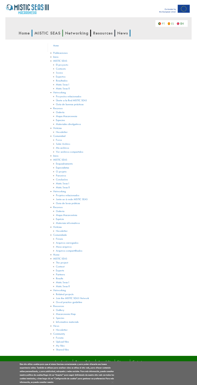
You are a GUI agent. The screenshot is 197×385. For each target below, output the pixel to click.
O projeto (61, 171)
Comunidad (59, 135)
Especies (60, 120)
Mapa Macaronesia (66, 116)
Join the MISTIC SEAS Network (72, 298)
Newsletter (62, 131)
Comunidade (60, 234)
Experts (60, 270)
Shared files (62, 349)
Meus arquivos (64, 246)
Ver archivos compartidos (69, 151)
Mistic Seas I (62, 84)
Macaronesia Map (66, 313)
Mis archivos (62, 147)
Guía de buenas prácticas (70, 104)
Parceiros (61, 175)
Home (24, 33)
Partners (60, 274)
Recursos (58, 108)
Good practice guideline (69, 302)
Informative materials (67, 321)
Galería (60, 112)
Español (174, 23)
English (183, 23)
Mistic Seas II (63, 88)
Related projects (64, 294)
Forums (59, 337)
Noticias (57, 127)
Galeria (60, 211)
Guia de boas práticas (68, 203)
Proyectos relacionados (68, 96)
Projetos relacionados (67, 195)
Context (60, 266)
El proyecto (62, 64)
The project (62, 262)
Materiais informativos (68, 222)
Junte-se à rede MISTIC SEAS (72, 199)
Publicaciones (60, 52)
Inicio (56, 56)
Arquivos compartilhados (69, 250)
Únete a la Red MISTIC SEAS (71, 100)
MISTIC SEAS (47, 33)
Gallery (60, 309)
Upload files (62, 341)
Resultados (61, 80)
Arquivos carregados (67, 242)
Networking (77, 33)
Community (59, 333)
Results (59, 278)
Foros (59, 139)
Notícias (57, 226)
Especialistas (62, 167)
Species (60, 317)
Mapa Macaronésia (66, 215)
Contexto (61, 68)
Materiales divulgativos (68, 124)
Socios (59, 72)
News (122, 33)
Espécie (60, 218)
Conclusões (62, 179)
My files (60, 345)
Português (164, 23)
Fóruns (59, 238)
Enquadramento (64, 163)
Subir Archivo (63, 143)
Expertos (60, 76)
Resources (103, 33)
